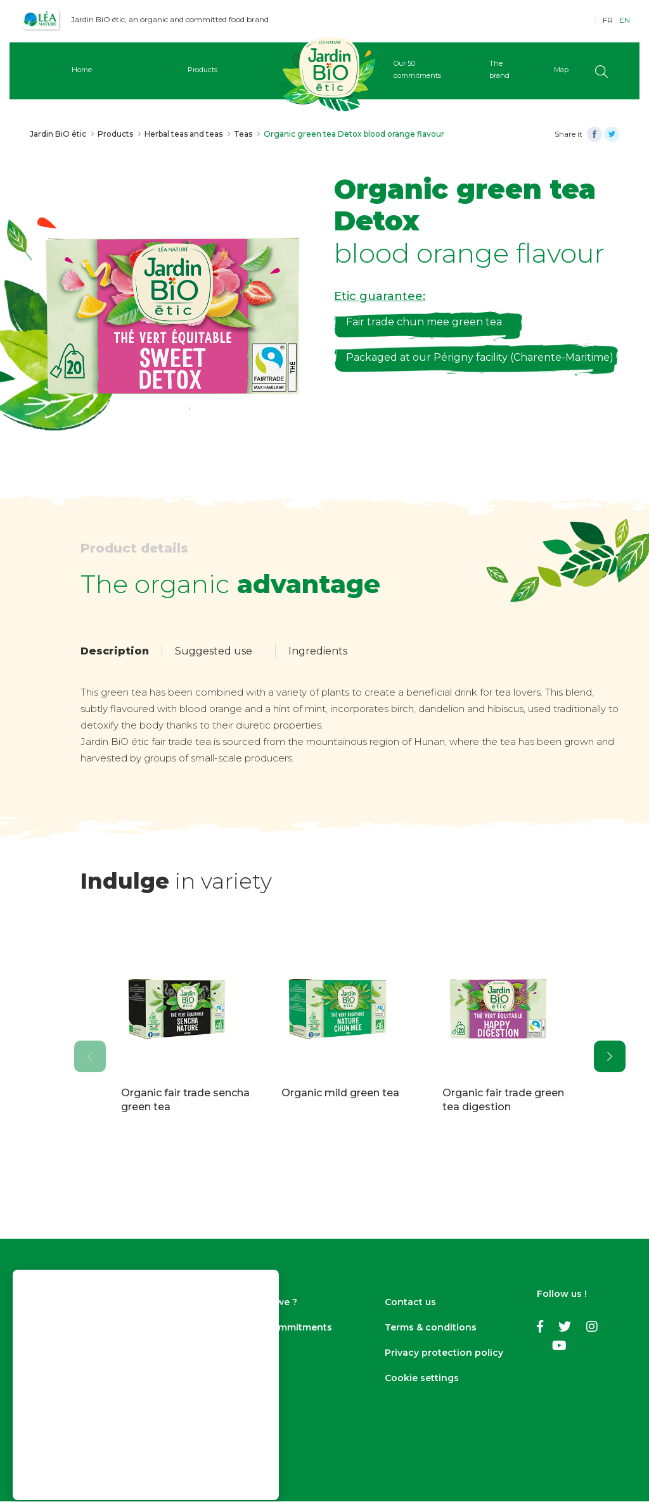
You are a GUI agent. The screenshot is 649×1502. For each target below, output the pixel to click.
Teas (243, 134)
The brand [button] (485, 69)
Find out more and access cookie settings (102, 1388)
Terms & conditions (431, 1328)
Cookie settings (422, 1378)
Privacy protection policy (444, 1353)
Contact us (410, 1302)
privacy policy (125, 1376)
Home (101, 69)
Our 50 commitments (282, 1328)
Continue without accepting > (146, 1407)
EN (624, 20)
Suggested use (213, 651)
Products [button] (211, 69)
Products (115, 134)
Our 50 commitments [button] (413, 69)
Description (114, 651)
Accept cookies (146, 1433)
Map (541, 69)
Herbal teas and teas (183, 134)
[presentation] (90, 1056)
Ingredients (317, 651)
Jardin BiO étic (58, 134)
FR (608, 20)
